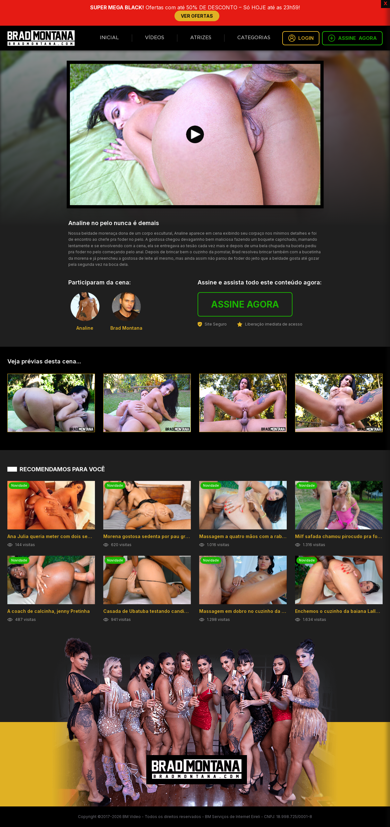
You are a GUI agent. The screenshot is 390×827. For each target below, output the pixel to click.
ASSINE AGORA (245, 304)
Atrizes (200, 38)
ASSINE (352, 38)
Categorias (253, 38)
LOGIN (301, 38)
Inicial (109, 38)
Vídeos (154, 38)
